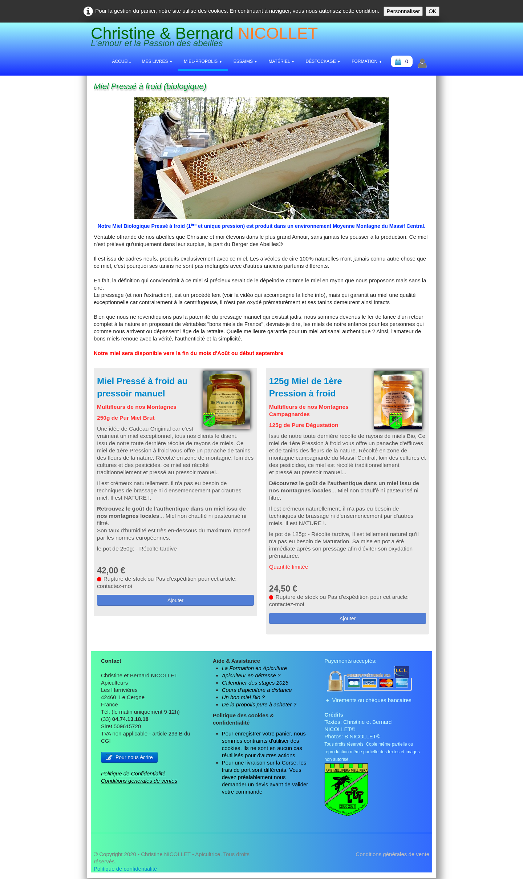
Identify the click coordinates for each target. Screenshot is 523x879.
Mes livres (157, 61)
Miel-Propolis (203, 61)
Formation (367, 61)
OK (433, 11)
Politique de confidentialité (125, 869)
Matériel (281, 61)
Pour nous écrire (129, 758)
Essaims (246, 61)
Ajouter (175, 608)
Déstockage (323, 61)
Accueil (121, 61)
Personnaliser (403, 11)
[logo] (207, 38)
